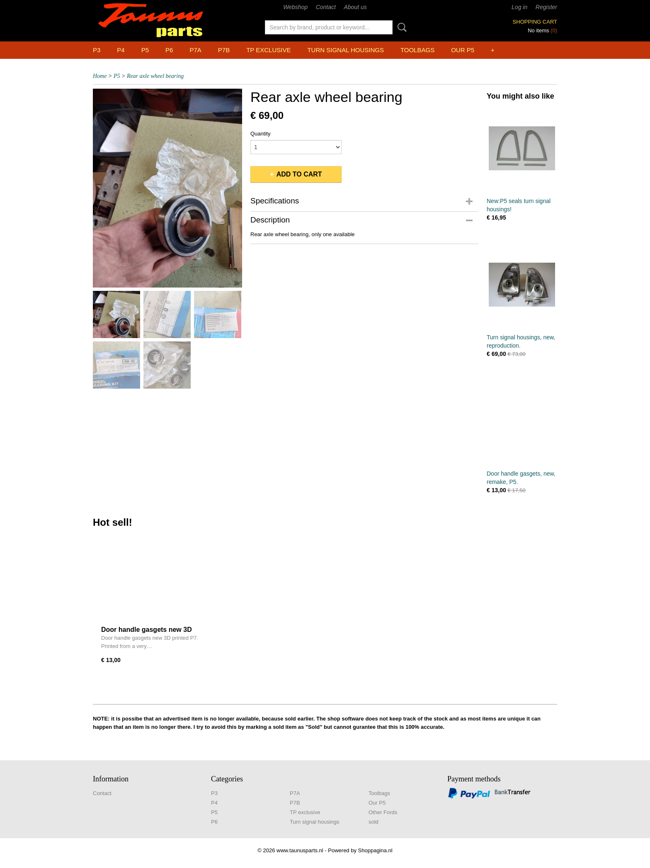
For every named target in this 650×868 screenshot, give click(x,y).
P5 (145, 49)
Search (400, 27)
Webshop (295, 7)
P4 (120, 49)
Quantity (260, 134)
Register (546, 7)
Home (100, 76)
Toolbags (417, 49)
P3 (96, 49)
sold (373, 822)
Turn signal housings (345, 49)
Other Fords (383, 812)
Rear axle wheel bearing (155, 76)
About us (355, 7)
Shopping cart (535, 22)
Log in (519, 7)
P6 (169, 49)
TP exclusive (268, 49)
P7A (195, 49)
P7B (224, 49)
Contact (326, 7)
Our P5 (462, 49)
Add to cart (299, 174)
